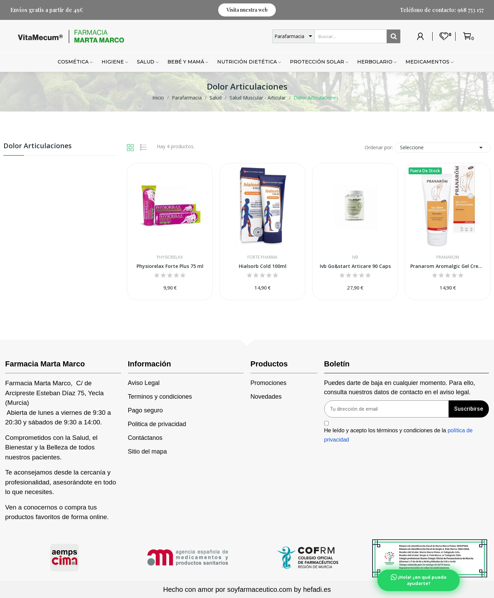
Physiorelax (170, 257)
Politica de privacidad (157, 424)
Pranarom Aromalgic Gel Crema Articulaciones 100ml (447, 266)
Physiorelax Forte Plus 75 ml (170, 266)
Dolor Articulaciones (37, 146)
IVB (355, 257)
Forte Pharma (262, 257)
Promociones (268, 382)
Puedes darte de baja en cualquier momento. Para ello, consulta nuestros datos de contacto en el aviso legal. (399, 387)
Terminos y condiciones (160, 396)
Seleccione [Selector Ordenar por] (442, 147)
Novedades (266, 396)
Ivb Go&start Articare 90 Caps (355, 266)
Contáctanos (145, 437)
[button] (247, 9)
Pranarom (447, 257)
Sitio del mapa (147, 451)
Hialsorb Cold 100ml (262, 266)
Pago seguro (145, 410)
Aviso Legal (144, 382)
